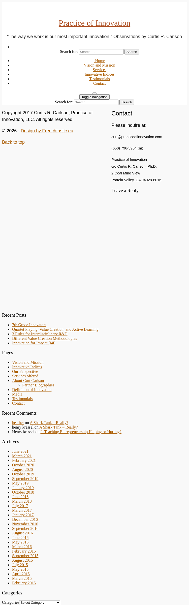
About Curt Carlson (28, 380)
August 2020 (22, 469)
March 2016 (22, 546)
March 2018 (22, 501)
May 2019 (20, 483)
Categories (10, 602)
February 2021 (24, 460)
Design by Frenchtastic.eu (47, 130)
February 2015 (24, 583)
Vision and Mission (99, 65)
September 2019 (25, 478)
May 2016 (20, 542)
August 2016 (22, 533)
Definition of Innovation (31, 389)
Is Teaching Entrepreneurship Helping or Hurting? (80, 432)
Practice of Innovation (94, 22)
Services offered (25, 376)
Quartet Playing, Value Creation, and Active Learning (55, 329)
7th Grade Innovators (29, 325)
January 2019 (23, 488)
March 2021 (22, 456)
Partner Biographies (38, 385)
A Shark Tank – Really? (49, 422)
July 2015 (20, 565)
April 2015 (21, 574)
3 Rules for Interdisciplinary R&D (40, 334)
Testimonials (99, 79)
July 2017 (20, 506)
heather (18, 422)
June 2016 (20, 537)
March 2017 (22, 510)
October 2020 (23, 465)
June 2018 (20, 497)
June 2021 (20, 451)
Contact (99, 83)
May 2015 (20, 569)
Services (99, 70)
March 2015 (22, 578)
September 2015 (25, 556)
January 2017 (23, 515)
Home (99, 60)
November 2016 (25, 524)
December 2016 (25, 519)
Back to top (13, 142)
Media (17, 394)
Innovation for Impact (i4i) (33, 343)
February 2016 (24, 551)
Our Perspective (25, 371)
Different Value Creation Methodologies (44, 338)
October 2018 (23, 492)
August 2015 (22, 560)
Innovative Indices (100, 74)
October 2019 (23, 474)
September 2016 (25, 528)
